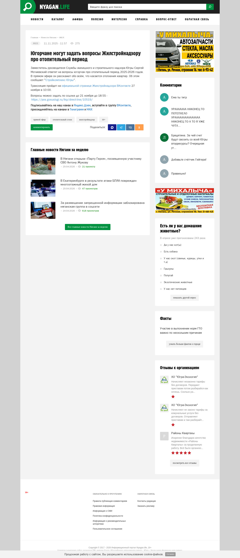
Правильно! (178, 173)
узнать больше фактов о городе (184, 344)
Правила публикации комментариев (110, 501)
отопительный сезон (62, 119)
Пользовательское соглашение (107, 529)
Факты (165, 318)
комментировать (41, 127)
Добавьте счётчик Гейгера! (188, 159)
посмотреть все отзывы (185, 463)
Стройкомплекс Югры (60, 80)
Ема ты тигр (179, 97)
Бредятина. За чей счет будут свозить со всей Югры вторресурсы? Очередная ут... (189, 141)
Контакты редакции (146, 501)
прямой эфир (39, 119)
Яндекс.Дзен (82, 105)
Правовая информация (104, 506)
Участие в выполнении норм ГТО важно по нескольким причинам (181, 330)
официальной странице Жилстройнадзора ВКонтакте (96, 85)
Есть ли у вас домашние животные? (181, 228)
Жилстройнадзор (87, 119)
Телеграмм (77, 109)
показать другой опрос (184, 297)
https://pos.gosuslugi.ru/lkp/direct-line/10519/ (62, 99)
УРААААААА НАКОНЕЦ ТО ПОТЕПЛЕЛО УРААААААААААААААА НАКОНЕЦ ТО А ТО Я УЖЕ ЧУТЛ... (188, 117)
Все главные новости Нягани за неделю (88, 227)
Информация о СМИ (102, 511)
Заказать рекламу (145, 506)
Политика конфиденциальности (108, 516)
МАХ (89, 109)
